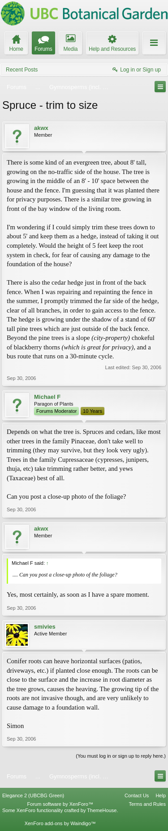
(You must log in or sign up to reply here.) (121, 756)
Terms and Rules (147, 804)
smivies (45, 626)
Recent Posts (22, 70)
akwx (41, 128)
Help (160, 795)
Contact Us (137, 795)
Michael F (47, 396)
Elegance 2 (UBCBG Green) (33, 795)
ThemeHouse (101, 810)
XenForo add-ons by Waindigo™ (60, 823)
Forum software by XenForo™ (60, 804)
